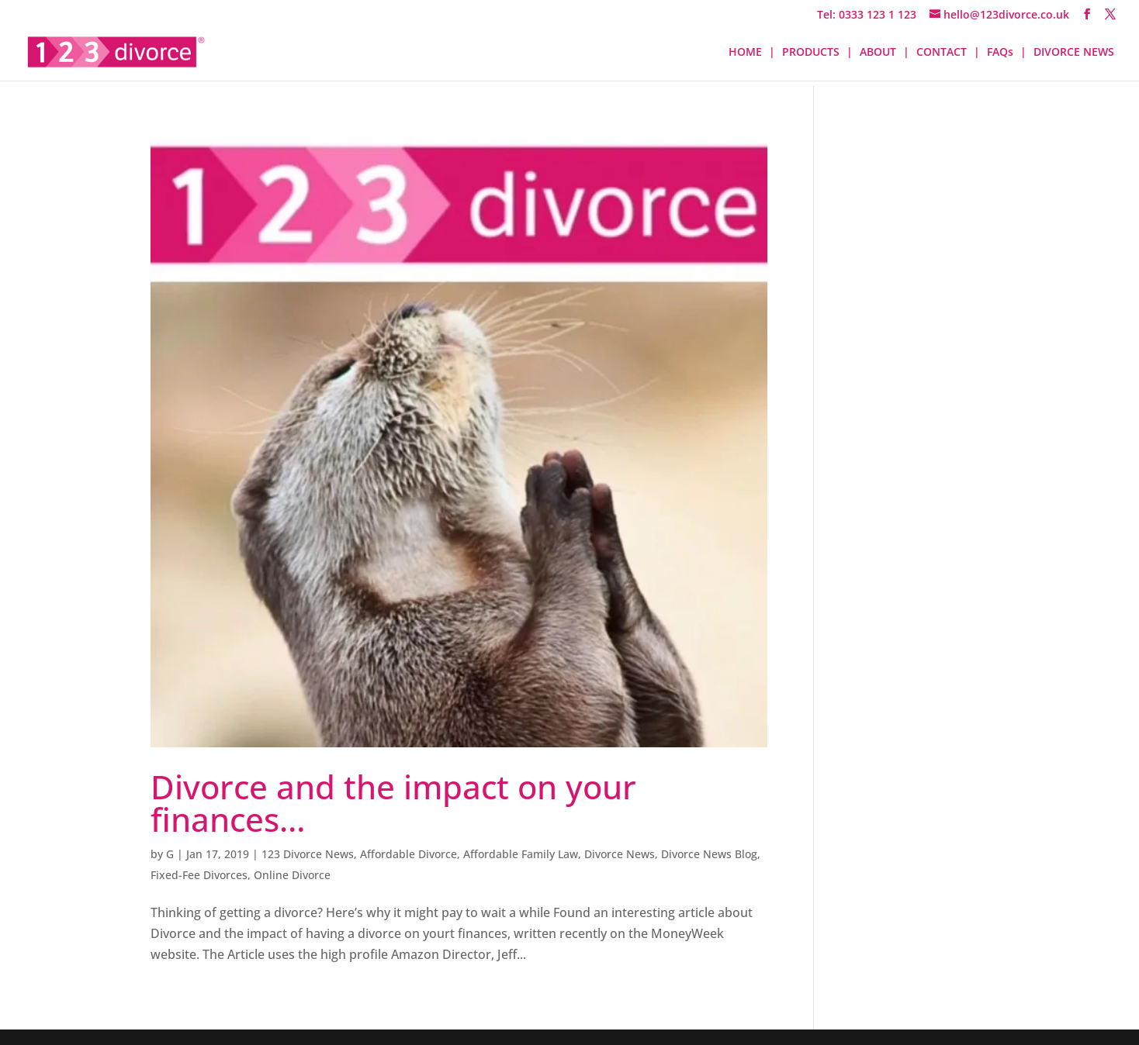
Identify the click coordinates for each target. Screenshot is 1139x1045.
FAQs (1000, 53)
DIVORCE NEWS (1073, 53)
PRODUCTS (811, 53)
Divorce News (619, 854)
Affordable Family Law (520, 854)
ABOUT (878, 53)
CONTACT (941, 53)
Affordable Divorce (408, 854)
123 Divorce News (307, 854)
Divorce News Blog (709, 854)
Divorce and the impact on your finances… (393, 802)
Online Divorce (292, 874)
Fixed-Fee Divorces (199, 874)
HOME (745, 53)
